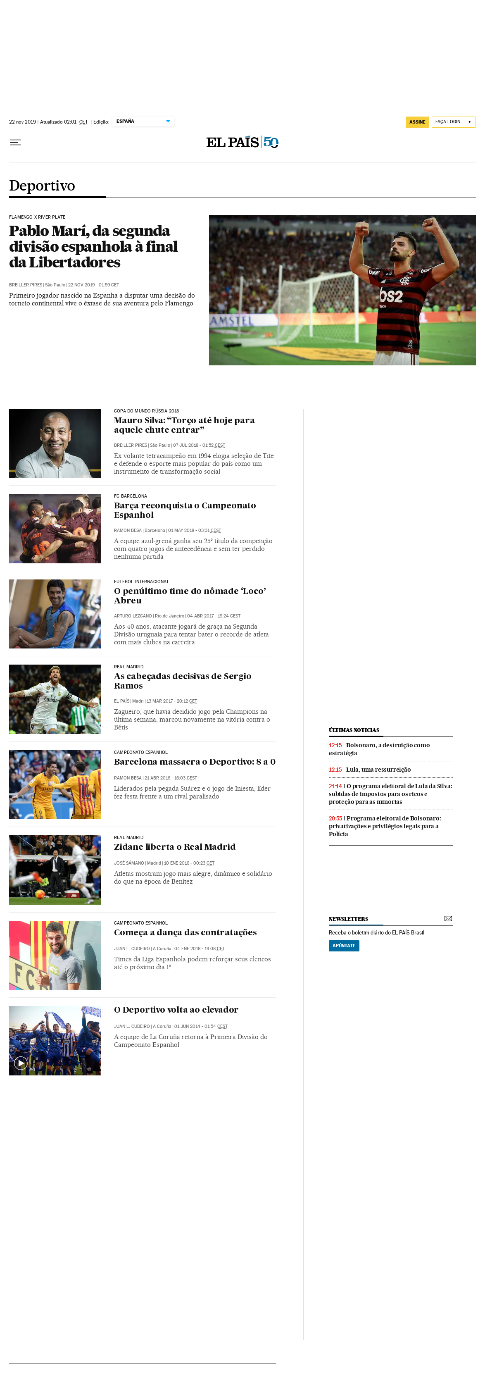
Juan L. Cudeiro (132, 948)
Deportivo (42, 186)
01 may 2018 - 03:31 (194, 530)
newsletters (348, 919)
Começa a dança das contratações (185, 933)
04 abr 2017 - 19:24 (213, 616)
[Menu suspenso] (15, 142)
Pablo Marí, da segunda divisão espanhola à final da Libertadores (93, 246)
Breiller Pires (25, 285)
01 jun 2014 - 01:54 (201, 1026)
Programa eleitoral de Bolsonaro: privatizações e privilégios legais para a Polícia (385, 826)
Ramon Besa (128, 530)
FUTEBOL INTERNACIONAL (141, 581)
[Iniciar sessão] (454, 122)
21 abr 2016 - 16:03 (171, 778)
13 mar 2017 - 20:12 (172, 701)
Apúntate (344, 946)
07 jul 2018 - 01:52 (199, 445)
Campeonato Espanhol (141, 752)
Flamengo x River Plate (37, 217)
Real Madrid (128, 667)
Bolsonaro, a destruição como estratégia (379, 749)
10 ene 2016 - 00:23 (189, 863)
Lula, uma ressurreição (378, 769)
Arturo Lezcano (133, 616)
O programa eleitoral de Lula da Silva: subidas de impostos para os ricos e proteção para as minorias (390, 794)
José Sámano (129, 863)
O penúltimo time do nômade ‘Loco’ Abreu (190, 596)
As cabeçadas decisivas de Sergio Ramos (183, 682)
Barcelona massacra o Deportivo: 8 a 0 (195, 762)
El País (121, 701)
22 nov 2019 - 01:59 (93, 285)
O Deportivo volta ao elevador (176, 1010)
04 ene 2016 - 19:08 (199, 948)
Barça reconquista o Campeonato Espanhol (185, 511)
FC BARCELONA (130, 496)
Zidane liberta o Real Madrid (174, 848)
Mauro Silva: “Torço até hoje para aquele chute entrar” (184, 426)
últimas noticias (354, 730)
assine (417, 122)
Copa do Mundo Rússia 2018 (146, 411)
